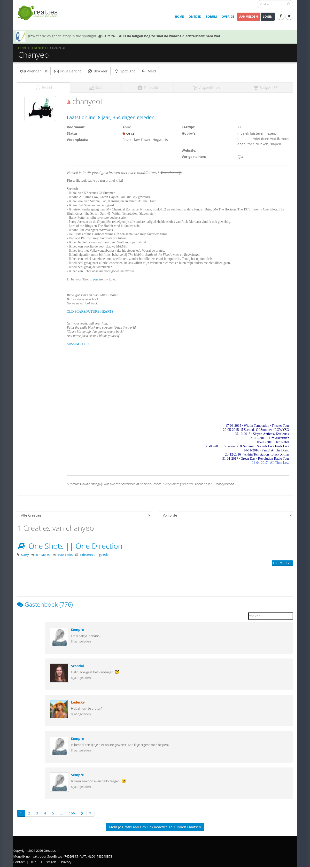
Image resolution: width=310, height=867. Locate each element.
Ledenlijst (38, 48)
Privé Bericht (67, 71)
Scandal (77, 664)
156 (72, 811)
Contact (19, 861)
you (95, 278)
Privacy (66, 861)
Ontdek (195, 17)
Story (25, 553)
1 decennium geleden (95, 553)
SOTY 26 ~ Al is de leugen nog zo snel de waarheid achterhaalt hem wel (159, 36)
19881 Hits (65, 553)
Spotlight (124, 71)
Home (179, 17)
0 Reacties (43, 553)
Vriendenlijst (33, 71)
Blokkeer (97, 71)
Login (267, 17)
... (61, 811)
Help (33, 861)
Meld (148, 71)
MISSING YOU (78, 342)
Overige (228, 17)
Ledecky (78, 700)
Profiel (43, 86)
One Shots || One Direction (69, 544)
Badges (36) (265, 86)
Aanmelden (248, 17)
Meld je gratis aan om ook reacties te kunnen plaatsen (155, 825)
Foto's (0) (147, 86)
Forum (211, 17)
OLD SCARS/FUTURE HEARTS (90, 310)
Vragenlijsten (206, 86)
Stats (95, 86)
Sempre (77, 628)
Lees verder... (282, 561)
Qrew (30, 36)
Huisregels (48, 861)
